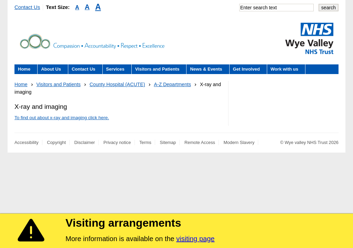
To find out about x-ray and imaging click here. (61, 117)
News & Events (206, 69)
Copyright (56, 142)
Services (115, 69)
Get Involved (246, 69)
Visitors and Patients (157, 69)
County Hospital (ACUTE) (117, 84)
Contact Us (27, 7)
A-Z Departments (172, 84)
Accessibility (26, 142)
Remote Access (199, 142)
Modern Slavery (239, 142)
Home (24, 69)
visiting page (195, 238)
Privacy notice (117, 142)
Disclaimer (84, 142)
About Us (51, 69)
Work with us (285, 69)
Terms (145, 142)
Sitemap (168, 142)
